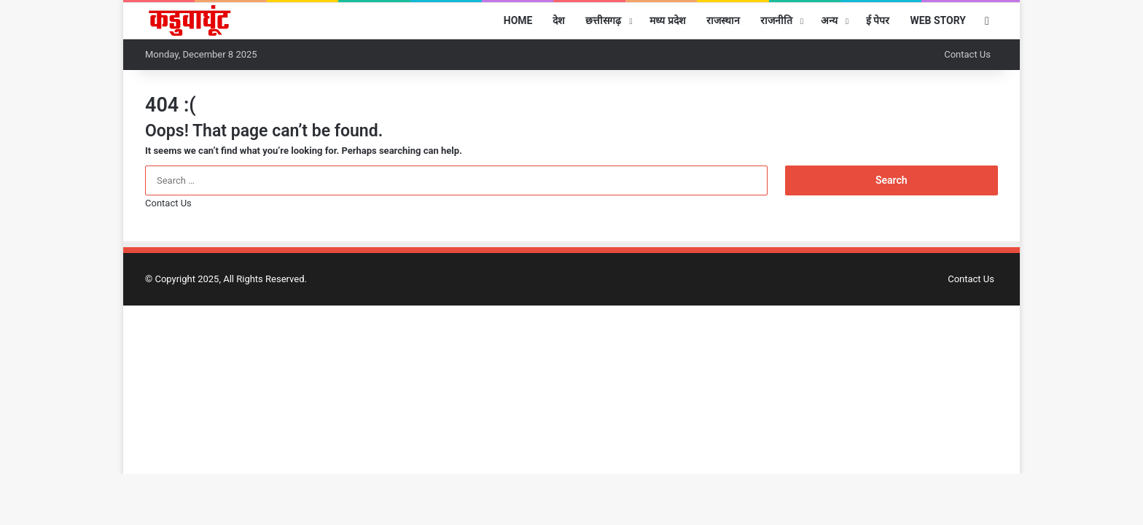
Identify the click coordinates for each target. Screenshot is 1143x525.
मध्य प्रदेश (667, 20)
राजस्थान (723, 20)
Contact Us (967, 54)
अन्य (829, 20)
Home (518, 20)
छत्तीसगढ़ (603, 20)
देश (559, 20)
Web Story (938, 20)
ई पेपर (877, 20)
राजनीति (776, 20)
